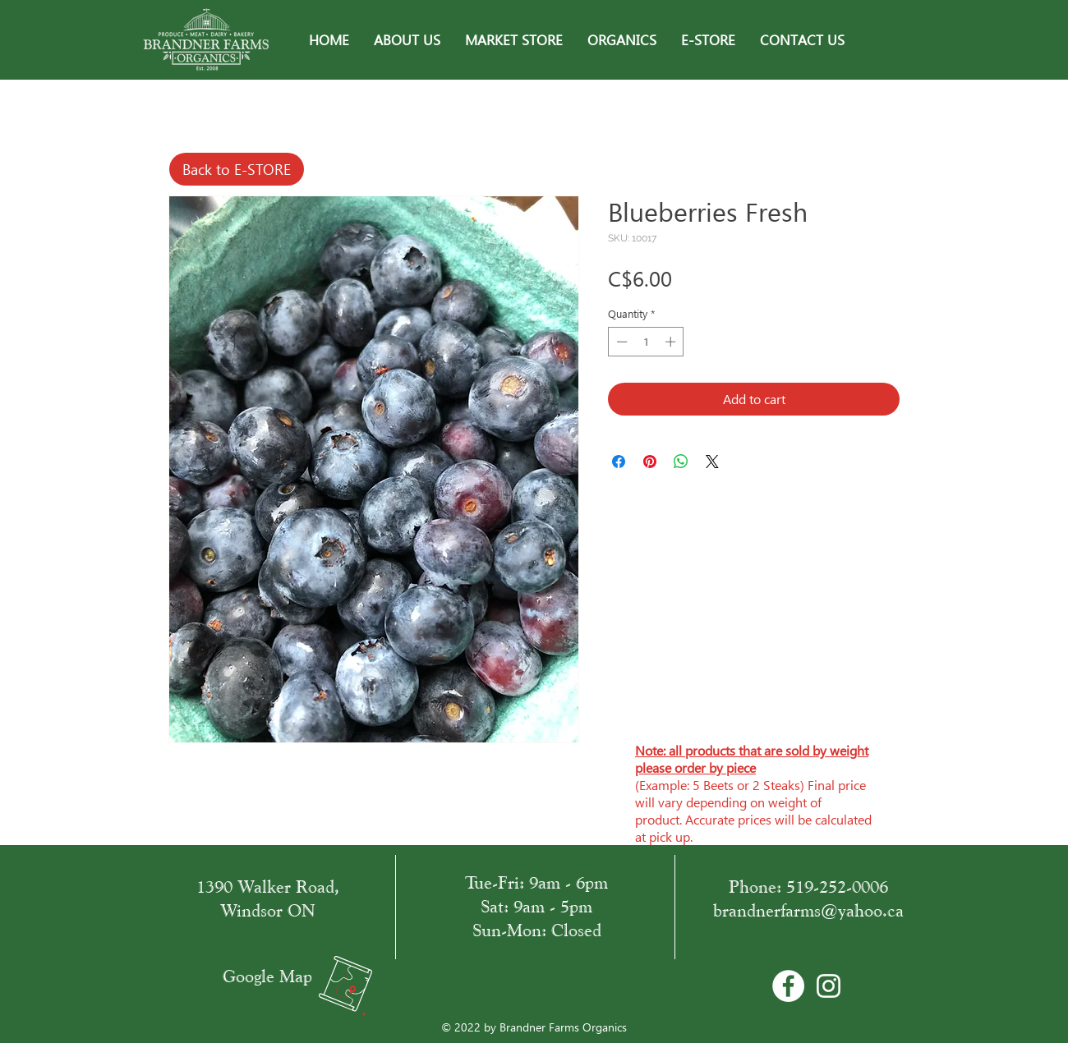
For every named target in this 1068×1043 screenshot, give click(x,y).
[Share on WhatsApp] (681, 461)
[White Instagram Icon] (829, 986)
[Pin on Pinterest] (650, 461)
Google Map (267, 976)
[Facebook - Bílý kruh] (788, 986)
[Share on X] (712, 461)
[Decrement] (620, 342)
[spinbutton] (646, 342)
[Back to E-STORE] (236, 169)
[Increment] (672, 342)
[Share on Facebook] (618, 461)
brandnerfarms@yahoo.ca (808, 910)
